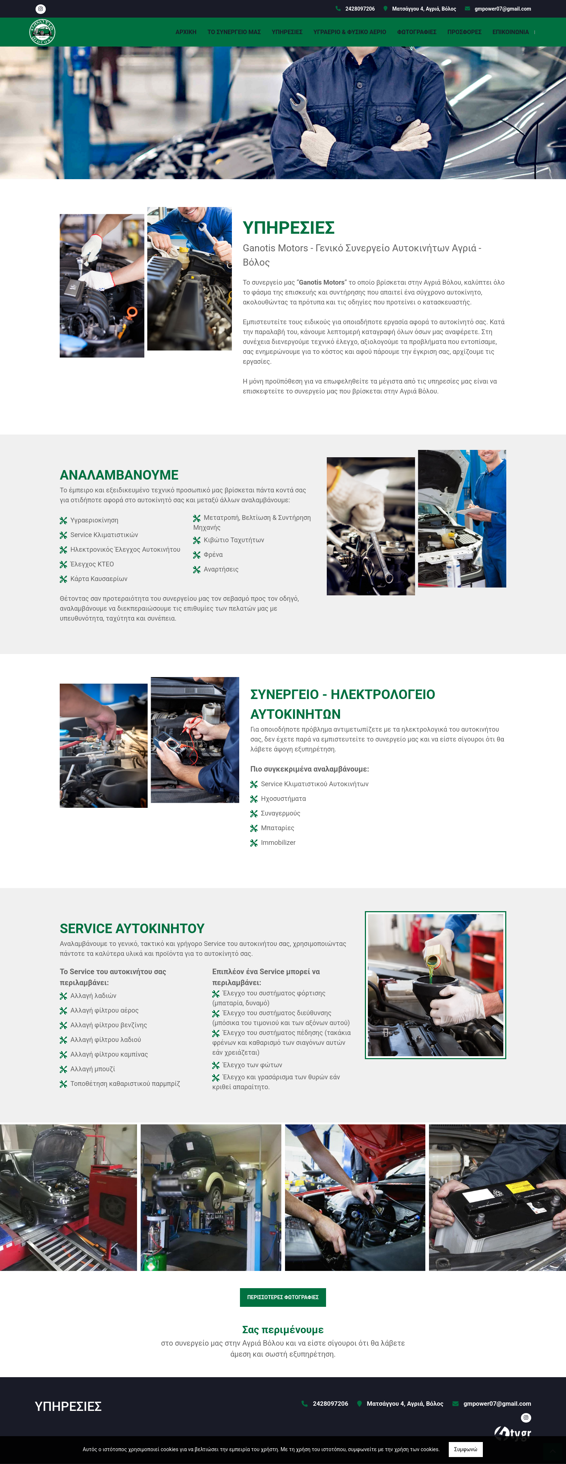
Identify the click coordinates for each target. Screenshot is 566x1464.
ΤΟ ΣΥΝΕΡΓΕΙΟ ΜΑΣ (234, 32)
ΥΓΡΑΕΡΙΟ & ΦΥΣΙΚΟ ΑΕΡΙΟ (350, 32)
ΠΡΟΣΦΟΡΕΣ (465, 32)
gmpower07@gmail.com (503, 9)
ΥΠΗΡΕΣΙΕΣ (287, 32)
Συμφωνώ (465, 1449)
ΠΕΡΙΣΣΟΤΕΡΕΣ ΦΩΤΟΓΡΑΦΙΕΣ (283, 1298)
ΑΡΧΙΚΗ (185, 32)
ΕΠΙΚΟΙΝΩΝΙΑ (510, 32)
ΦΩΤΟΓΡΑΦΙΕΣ (416, 32)
